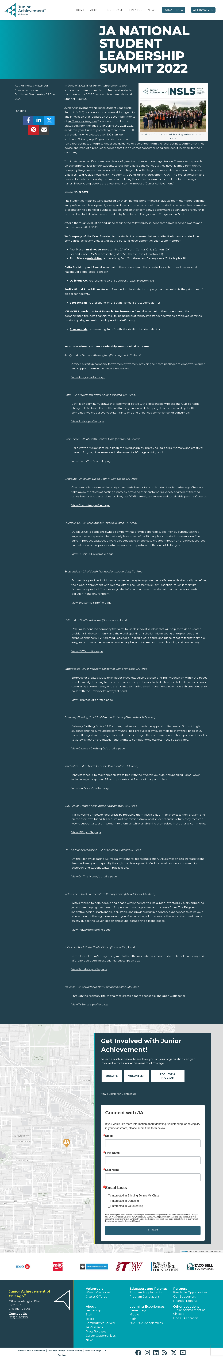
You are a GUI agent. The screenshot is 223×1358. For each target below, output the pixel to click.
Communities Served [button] (100, 1323)
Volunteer (136, 1076)
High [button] (132, 1318)
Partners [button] (180, 1288)
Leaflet (184, 1251)
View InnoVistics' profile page (90, 788)
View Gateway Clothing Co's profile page (98, 748)
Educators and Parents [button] (148, 1288)
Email (109, 1135)
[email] (44, 130)
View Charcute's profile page (90, 505)
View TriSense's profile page (89, 1004)
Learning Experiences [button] (147, 1306)
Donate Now (174, 9)
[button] (101, 10)
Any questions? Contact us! (118, 1093)
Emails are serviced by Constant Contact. (122, 1221)
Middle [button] (134, 1314)
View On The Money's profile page (94, 876)
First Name (112, 1152)
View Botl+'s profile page (87, 421)
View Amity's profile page (88, 377)
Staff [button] (89, 1314)
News (152, 10)
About (95, 10)
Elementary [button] (137, 1310)
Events (134, 10)
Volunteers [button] (94, 1288)
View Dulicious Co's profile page (92, 554)
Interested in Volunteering (127, 1205)
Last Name (112, 1170)
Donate (112, 1076)
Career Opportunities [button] (101, 1335)
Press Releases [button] (96, 1331)
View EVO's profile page (87, 651)
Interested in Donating (125, 1200)
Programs (115, 10)
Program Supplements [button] (145, 1292)
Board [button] (90, 1318)
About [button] (91, 1306)
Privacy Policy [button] (56, 1350)
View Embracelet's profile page (92, 699)
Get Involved (203, 9)
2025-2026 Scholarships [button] (146, 1323)
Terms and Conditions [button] (31, 1350)
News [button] (89, 1340)
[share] (28, 121)
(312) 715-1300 (18, 1317)
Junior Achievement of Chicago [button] (189, 1311)
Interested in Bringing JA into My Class (135, 1195)
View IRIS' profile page (86, 832)
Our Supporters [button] (184, 1296)
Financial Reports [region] (185, 1300)
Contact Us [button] (18, 1313)
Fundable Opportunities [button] (190, 1292)
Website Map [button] (93, 1350)
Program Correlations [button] (144, 1296)
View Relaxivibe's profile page (91, 929)
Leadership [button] (93, 1310)
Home (80, 10)
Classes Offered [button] (96, 1296)
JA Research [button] (94, 1327)
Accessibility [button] (75, 1350)
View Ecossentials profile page (91, 602)
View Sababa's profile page (89, 969)
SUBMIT (153, 1230)
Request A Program (167, 1076)
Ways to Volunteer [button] (99, 1292)
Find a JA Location (185, 1318)
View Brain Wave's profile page (91, 461)
